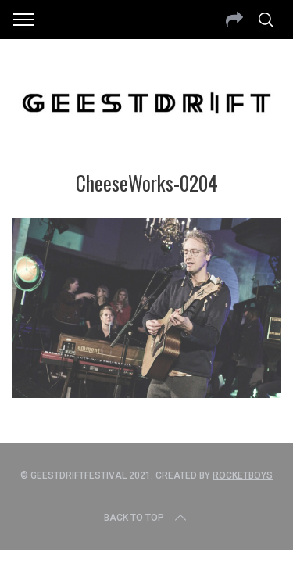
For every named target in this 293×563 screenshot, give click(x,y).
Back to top (146, 517)
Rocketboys (243, 475)
